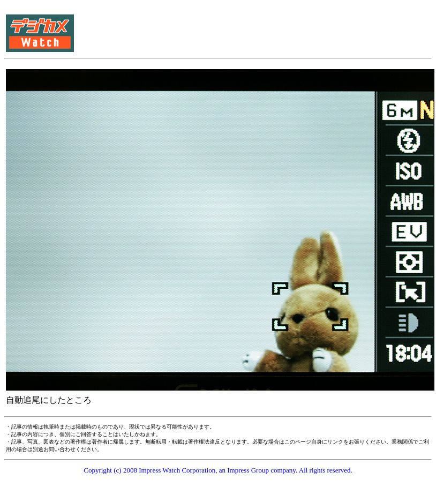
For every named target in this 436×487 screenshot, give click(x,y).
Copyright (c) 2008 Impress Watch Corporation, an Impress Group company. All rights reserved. (218, 470)
